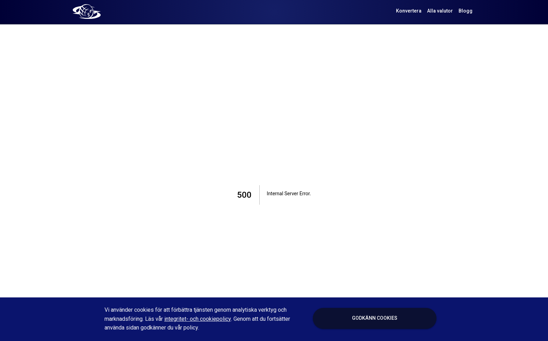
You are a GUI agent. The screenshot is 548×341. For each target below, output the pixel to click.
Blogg (465, 11)
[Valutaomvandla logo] (87, 11)
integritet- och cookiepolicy (197, 319)
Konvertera (408, 11)
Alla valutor (440, 11)
